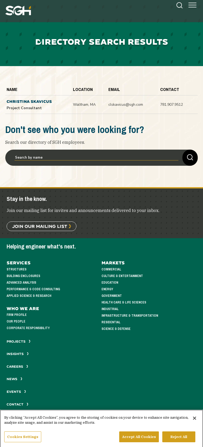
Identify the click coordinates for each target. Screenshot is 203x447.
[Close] (194, 420)
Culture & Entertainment (122, 276)
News (14, 379)
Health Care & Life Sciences (124, 302)
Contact (18, 404)
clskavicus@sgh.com (125, 104)
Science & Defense (116, 329)
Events (16, 392)
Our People (16, 321)
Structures (16, 269)
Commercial (111, 269)
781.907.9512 (171, 104)
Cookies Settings (22, 438)
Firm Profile (17, 315)
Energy (107, 289)
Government (112, 296)
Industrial (110, 309)
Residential (111, 322)
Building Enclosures (23, 276)
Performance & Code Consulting (33, 289)
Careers (17, 366)
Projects (19, 341)
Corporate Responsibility (28, 328)
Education (110, 282)
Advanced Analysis (21, 282)
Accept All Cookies (139, 438)
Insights (18, 354)
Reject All (178, 438)
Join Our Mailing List (39, 226)
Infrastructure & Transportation (130, 315)
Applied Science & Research (29, 296)
